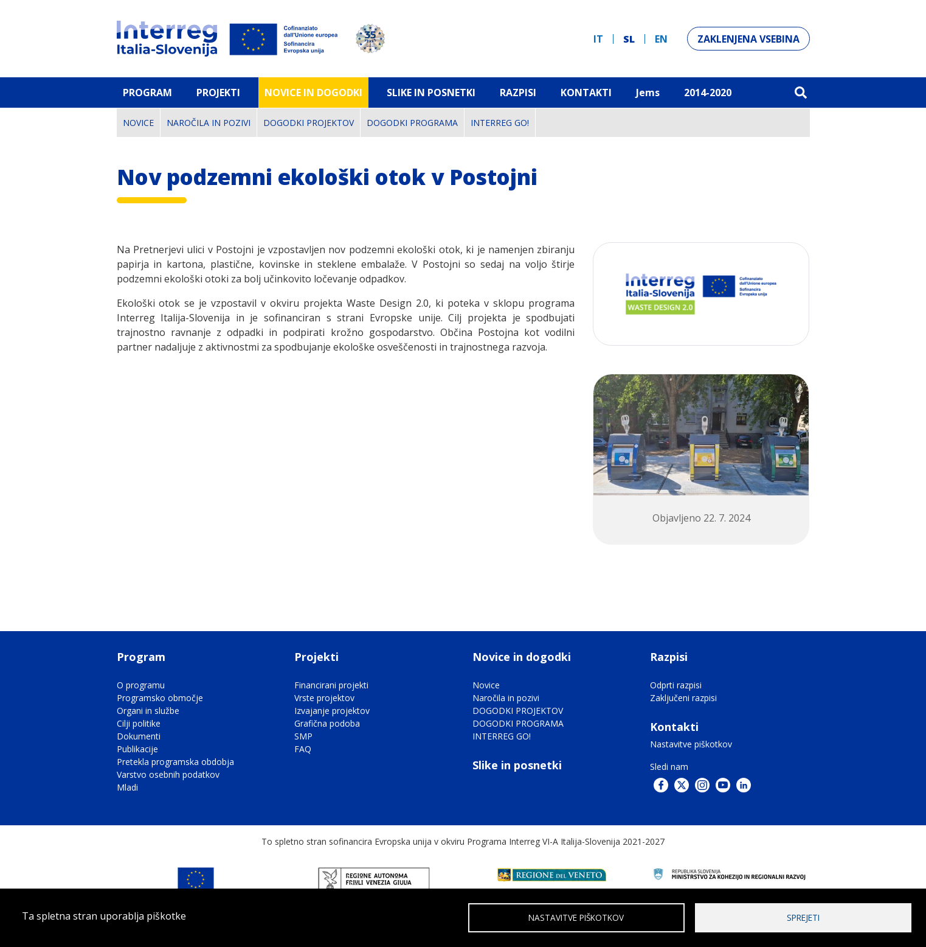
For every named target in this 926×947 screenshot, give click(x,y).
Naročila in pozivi (209, 122)
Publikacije (137, 749)
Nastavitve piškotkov (691, 744)
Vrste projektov (324, 698)
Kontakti (586, 92)
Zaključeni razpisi (683, 698)
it (598, 39)
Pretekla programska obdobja (175, 761)
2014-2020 (707, 92)
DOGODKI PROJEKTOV (308, 122)
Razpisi (518, 92)
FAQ (302, 749)
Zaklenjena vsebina (748, 39)
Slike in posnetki (517, 765)
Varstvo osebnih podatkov (168, 774)
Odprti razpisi (676, 685)
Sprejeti (803, 917)
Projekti (218, 92)
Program (147, 92)
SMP (303, 736)
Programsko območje (160, 698)
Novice (138, 122)
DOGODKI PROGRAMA (412, 122)
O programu (141, 685)
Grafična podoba (327, 723)
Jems (648, 92)
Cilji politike (139, 723)
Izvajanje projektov (332, 710)
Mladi (127, 787)
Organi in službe (148, 710)
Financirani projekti (331, 685)
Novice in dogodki (313, 92)
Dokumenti (139, 736)
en (661, 39)
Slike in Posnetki (431, 92)
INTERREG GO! (500, 122)
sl (629, 39)
